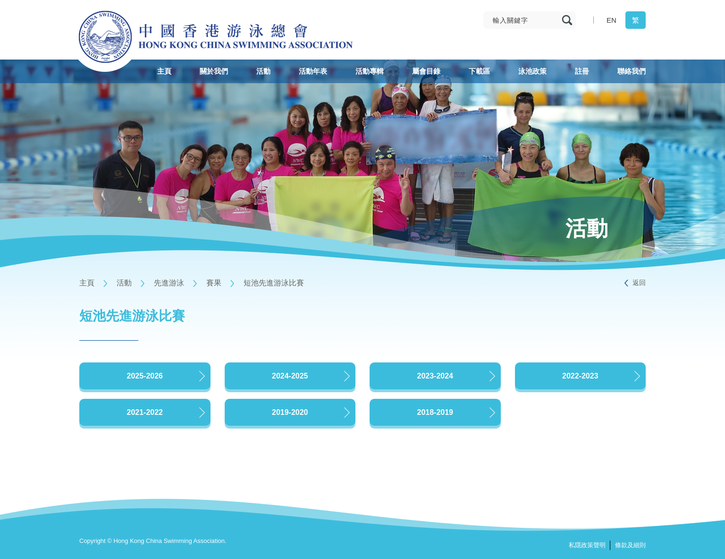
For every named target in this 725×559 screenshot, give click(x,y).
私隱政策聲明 (587, 545)
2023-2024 (435, 376)
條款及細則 (630, 545)
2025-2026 (144, 376)
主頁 (86, 283)
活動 (124, 283)
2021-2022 (144, 412)
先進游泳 (169, 283)
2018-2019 (435, 412)
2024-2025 (290, 376)
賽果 (213, 283)
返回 (639, 282)
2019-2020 (290, 412)
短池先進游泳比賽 (274, 283)
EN (611, 20)
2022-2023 (580, 376)
